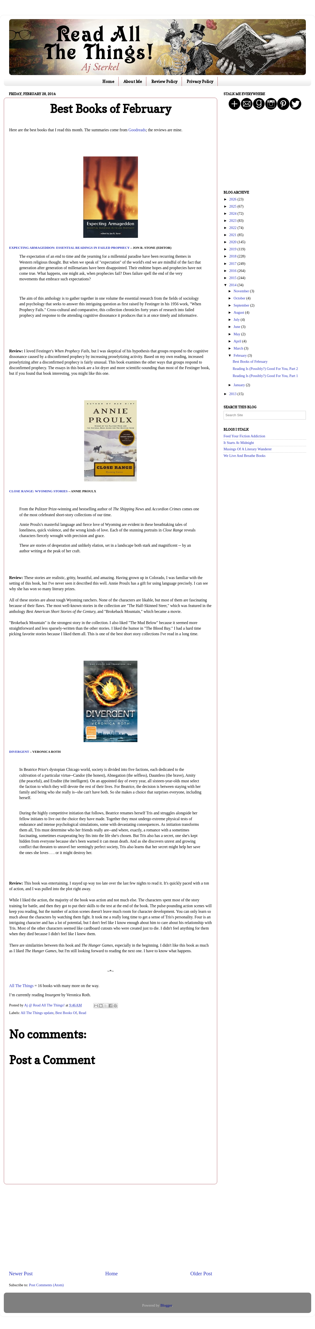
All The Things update (37, 1013)
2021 (233, 235)
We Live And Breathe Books (244, 456)
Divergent (19, 752)
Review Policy (164, 81)
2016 (233, 271)
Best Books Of (66, 1013)
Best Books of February (250, 361)
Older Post (201, 1273)
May (237, 334)
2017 (233, 264)
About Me (132, 81)
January (240, 385)
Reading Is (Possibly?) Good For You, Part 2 (265, 369)
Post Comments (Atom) (46, 1285)
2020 (233, 242)
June (237, 327)
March (239, 348)
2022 (233, 228)
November (242, 291)
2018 (233, 256)
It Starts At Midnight (239, 443)
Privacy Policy (200, 81)
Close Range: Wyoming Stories (38, 491)
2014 (233, 285)
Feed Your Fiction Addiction (244, 436)
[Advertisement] (110, 1227)
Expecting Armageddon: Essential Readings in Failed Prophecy (69, 248)
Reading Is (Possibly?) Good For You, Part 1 (265, 376)
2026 (233, 199)
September (242, 305)
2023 (233, 221)
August (239, 312)
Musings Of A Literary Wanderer (248, 449)
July (237, 319)
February (241, 355)
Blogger (166, 1305)
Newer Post (21, 1273)
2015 (233, 278)
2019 (233, 249)
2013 (233, 394)
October (240, 298)
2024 (233, 213)
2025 (233, 206)
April (238, 341)
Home (108, 81)
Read (82, 1013)
